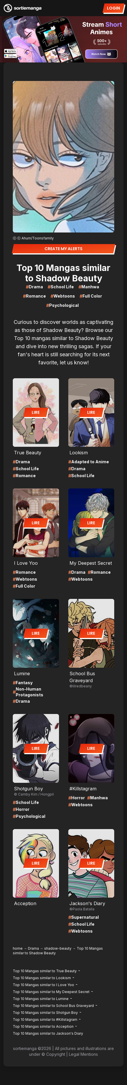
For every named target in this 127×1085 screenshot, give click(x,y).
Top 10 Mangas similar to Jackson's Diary (48, 1033)
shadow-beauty (57, 948)
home (18, 948)
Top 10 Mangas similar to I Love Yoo (43, 985)
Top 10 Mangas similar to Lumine (41, 999)
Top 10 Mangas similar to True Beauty (45, 971)
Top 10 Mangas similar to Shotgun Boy (45, 1012)
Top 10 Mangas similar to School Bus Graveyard (53, 1005)
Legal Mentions (83, 1054)
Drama (33, 948)
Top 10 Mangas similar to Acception (43, 1026)
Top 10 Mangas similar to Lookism (42, 978)
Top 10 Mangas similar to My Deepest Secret (51, 992)
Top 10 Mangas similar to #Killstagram (45, 1019)
